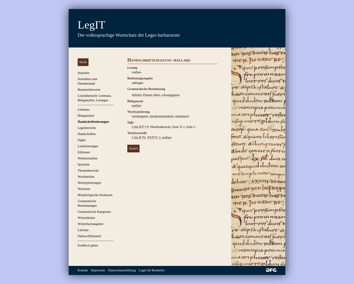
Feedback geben (88, 245)
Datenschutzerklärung (122, 270)
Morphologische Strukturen (95, 195)
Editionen (84, 152)
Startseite (83, 73)
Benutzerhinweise (89, 89)
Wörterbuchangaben (90, 224)
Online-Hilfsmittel (89, 236)
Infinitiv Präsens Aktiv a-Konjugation (155, 95)
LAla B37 (138, 127)
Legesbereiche (87, 128)
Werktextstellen (88, 158)
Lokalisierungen (88, 146)
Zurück (133, 148)
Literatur (83, 230)
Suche (83, 62)
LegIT (91, 25)
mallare (136, 105)
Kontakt (83, 270)
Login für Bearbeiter (152, 270)
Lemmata (84, 109)
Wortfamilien (86, 176)
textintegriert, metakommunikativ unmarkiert (160, 116)
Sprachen (83, 164)
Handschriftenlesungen (93, 121)
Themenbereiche (88, 170)
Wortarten (84, 189)
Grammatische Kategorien (94, 211)
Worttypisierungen (89, 183)
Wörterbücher (86, 218)
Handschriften (86, 134)
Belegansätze (86, 115)
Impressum (98, 270)
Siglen (82, 140)
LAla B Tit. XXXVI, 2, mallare (152, 137)
